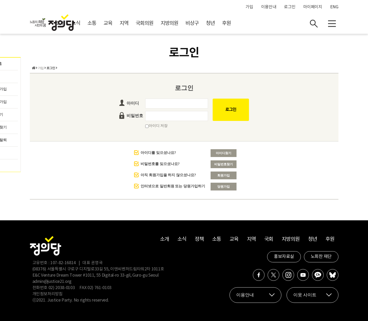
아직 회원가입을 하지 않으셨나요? (168, 175)
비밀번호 (135, 115)
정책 (199, 239)
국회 (268, 239)
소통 (138, 23)
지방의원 (216, 23)
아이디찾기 (223, 153)
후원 (272, 23)
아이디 (133, 103)
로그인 (289, 7)
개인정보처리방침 (47, 294)
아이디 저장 (156, 126)
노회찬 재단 (321, 256)
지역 (170, 23)
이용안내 (268, 7)
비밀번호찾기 (223, 164)
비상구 (238, 23)
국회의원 (191, 23)
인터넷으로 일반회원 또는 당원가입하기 (173, 186)
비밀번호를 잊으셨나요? (160, 164)
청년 (256, 23)
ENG (334, 7)
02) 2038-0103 (61, 287)
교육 (154, 23)
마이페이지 (312, 7)
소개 (106, 23)
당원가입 (223, 186)
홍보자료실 (284, 256)
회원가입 (223, 175)
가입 (249, 7)
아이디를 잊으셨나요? (158, 153)
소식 (122, 23)
